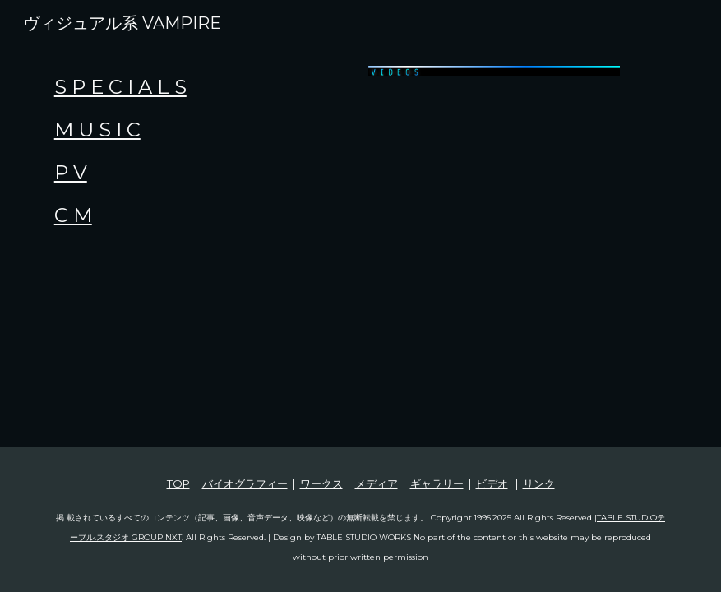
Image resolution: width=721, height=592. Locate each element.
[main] (200, 151)
